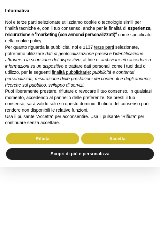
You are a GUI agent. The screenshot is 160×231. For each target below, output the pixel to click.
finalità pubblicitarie (71, 72)
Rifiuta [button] (42, 138)
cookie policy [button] (28, 40)
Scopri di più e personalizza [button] (79, 153)
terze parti (104, 47)
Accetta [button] (117, 138)
